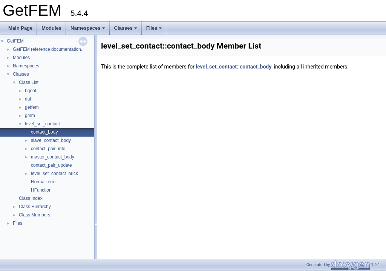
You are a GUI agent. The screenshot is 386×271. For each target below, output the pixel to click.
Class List (28, 82)
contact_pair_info (48, 148)
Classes (125, 28)
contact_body (44, 132)
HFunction (41, 190)
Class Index (31, 198)
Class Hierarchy (35, 206)
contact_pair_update (51, 165)
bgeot (30, 90)
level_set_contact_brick (54, 173)
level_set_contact (42, 123)
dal (28, 99)
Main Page (20, 28)
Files (154, 28)
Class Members (34, 215)
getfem (32, 107)
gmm (30, 115)
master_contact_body (52, 157)
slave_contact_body (51, 140)
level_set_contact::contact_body (233, 67)
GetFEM (15, 41)
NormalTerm (43, 181)
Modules (51, 28)
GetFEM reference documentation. (47, 49)
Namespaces (87, 28)
